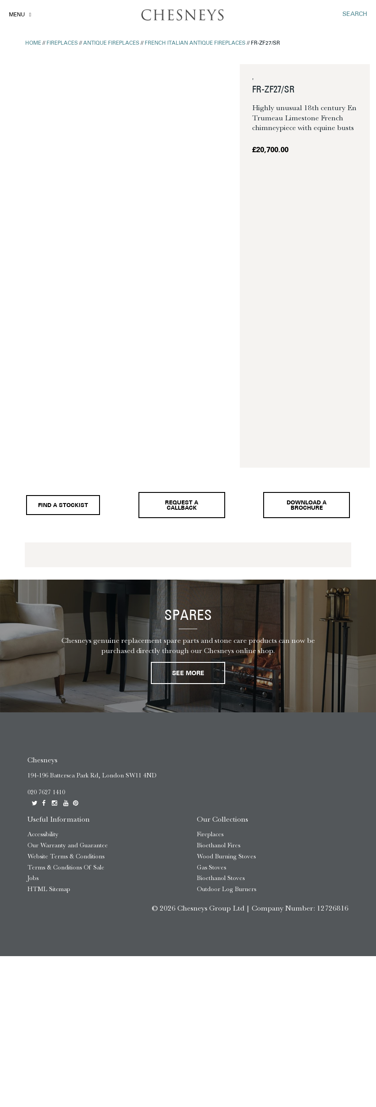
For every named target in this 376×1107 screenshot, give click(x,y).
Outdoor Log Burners (226, 889)
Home (33, 43)
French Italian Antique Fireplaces (195, 43)
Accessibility (42, 834)
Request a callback (181, 505)
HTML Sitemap (48, 889)
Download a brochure (306, 505)
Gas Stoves (211, 867)
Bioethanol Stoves (221, 878)
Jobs (32, 878)
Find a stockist (63, 505)
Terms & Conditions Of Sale (65, 867)
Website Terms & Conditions (65, 856)
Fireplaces (62, 43)
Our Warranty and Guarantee (67, 845)
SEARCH (354, 14)
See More (188, 673)
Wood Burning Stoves (226, 856)
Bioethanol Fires (218, 845)
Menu (17, 15)
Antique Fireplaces (111, 43)
